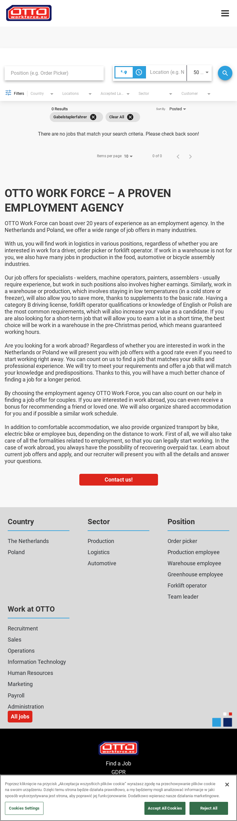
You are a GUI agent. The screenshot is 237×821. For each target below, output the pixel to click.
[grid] (95, 117)
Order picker (182, 541)
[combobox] (54, 73)
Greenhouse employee (195, 574)
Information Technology (37, 662)
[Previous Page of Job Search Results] (178, 156)
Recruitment (23, 628)
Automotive (102, 563)
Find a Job (118, 763)
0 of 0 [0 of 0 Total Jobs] (157, 156)
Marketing (20, 684)
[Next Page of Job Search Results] (190, 156)
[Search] (225, 73)
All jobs (20, 716)
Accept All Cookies (165, 808)
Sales (14, 639)
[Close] (227, 784)
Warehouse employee (194, 563)
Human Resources (30, 673)
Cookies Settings (24, 808)
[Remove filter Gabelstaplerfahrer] (93, 117)
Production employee (194, 552)
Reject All (208, 808)
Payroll (16, 695)
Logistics (99, 552)
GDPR (118, 772)
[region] (118, 798)
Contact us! (119, 479)
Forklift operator (187, 585)
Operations (21, 650)
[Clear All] (130, 117)
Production (101, 541)
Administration (26, 706)
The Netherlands (28, 541)
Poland (16, 552)
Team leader (183, 596)
